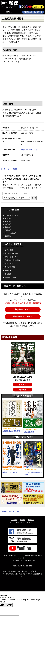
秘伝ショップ (38, 7)
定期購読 (22, 390)
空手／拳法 (9, 250)
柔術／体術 (9, 264)
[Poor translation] (9, 605)
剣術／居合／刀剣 (11, 257)
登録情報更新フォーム (22, 317)
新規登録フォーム (22, 309)
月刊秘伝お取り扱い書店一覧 (33, 12)
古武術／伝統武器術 (12, 260)
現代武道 (8, 274)
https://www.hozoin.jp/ (29, 149)
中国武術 (8, 271)
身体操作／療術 (10, 277)
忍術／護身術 (10, 267)
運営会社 (22, 520)
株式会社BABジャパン (11, 555)
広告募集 (14, 520)
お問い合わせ (31, 522)
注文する (22, 385)
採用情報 (31, 520)
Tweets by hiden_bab (10, 511)
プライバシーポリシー (17, 522)
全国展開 (8, 236)
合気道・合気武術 (11, 253)
